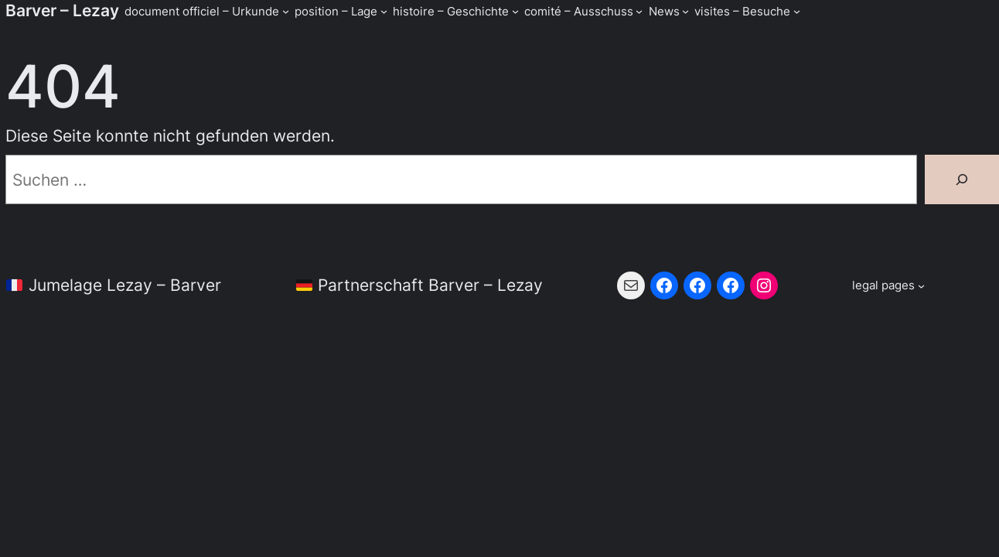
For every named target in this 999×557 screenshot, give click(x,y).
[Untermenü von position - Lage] (383, 11)
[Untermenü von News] (685, 11)
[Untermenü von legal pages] (888, 285)
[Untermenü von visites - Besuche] (796, 11)
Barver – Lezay (62, 10)
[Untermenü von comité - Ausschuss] (639, 11)
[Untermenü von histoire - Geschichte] (515, 11)
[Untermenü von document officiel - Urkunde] (285, 11)
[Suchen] (962, 179)
